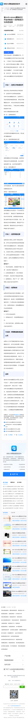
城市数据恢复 (4, 649)
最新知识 (12, 482)
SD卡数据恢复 (13, 646)
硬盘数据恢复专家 (5, 636)
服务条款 (5, 717)
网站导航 (22, 717)
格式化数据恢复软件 (6, 620)
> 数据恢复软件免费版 (8, 464)
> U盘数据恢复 (22, 469)
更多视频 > (21, 30)
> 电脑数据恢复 (6, 469)
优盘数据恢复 (12, 626)
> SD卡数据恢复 (21, 467)
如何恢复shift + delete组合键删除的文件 (13, 425)
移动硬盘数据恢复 (20, 642)
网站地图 (18, 717)
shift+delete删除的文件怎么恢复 (12, 429)
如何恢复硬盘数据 (15, 636)
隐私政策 (10, 717)
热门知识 (5, 482)
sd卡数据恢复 (19, 626)
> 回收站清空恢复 (7, 467)
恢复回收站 (19, 616)
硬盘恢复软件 (13, 616)
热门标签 (19, 482)
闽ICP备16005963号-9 (15, 705)
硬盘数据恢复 (4, 626)
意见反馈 (14, 717)
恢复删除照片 (11, 633)
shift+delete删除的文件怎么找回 (12, 431)
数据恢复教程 (8, 9)
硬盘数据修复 (4, 613)
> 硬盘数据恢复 (21, 464)
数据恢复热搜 (19, 639)
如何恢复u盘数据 (14, 629)
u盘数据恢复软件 (5, 629)
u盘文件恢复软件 (19, 633)
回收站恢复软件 (15, 620)
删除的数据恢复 (13, 610)
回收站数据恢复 (5, 610)
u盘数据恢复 (11, 613)
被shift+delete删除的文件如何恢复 (12, 422)
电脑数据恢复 (4, 642)
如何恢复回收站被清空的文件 (8, 639)
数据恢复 (18, 623)
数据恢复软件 (23, 620)
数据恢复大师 (17, 414)
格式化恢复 (3, 633)
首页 (5, 9)
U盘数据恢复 (4, 623)
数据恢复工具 (11, 623)
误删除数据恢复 (23, 629)
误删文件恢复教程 (16, 520)
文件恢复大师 (18, 613)
